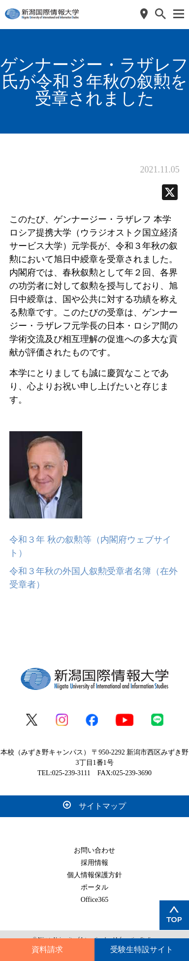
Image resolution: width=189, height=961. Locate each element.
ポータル (94, 887)
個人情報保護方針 (94, 875)
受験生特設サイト (141, 949)
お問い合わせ (94, 850)
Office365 (95, 899)
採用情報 (94, 862)
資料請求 (47, 949)
